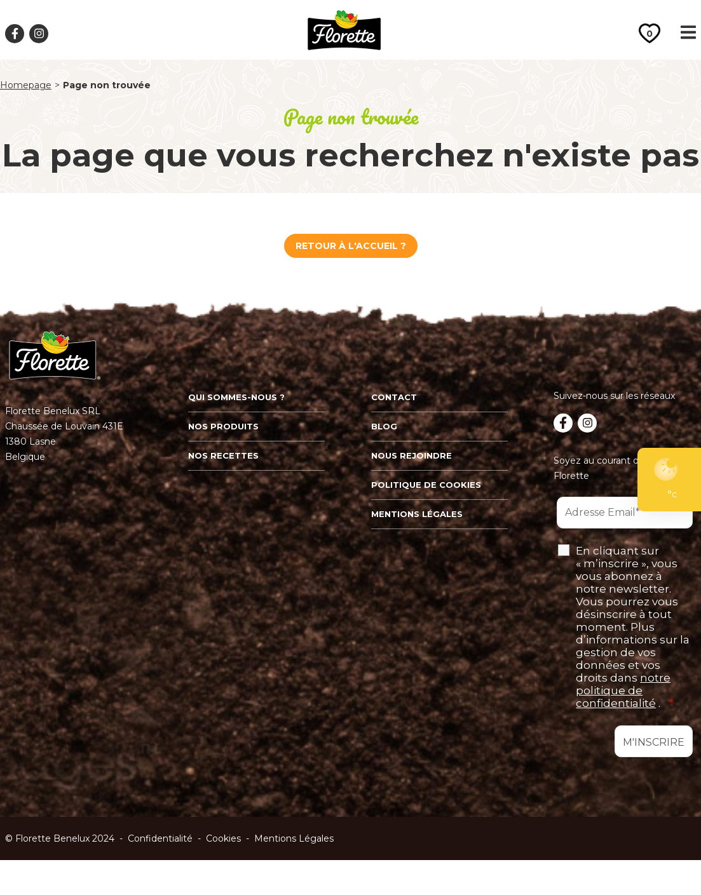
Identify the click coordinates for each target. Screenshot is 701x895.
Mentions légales (417, 514)
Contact (394, 397)
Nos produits (223, 426)
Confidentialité (160, 838)
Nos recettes (223, 455)
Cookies (223, 838)
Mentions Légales (294, 838)
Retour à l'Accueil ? (351, 246)
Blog (384, 426)
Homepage (25, 85)
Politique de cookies (426, 485)
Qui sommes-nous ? (236, 397)
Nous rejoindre (411, 455)
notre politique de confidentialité (623, 690)
